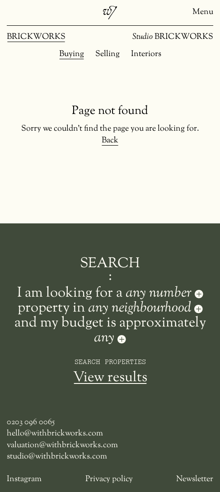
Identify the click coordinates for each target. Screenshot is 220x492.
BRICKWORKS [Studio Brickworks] (172, 37)
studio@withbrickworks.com (57, 457)
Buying (71, 54)
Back (110, 141)
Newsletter (194, 479)
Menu (202, 12)
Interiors (146, 54)
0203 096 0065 (31, 422)
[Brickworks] (110, 12)
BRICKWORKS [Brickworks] (36, 37)
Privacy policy (109, 479)
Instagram (24, 479)
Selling (107, 54)
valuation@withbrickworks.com (62, 445)
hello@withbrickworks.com (55, 434)
